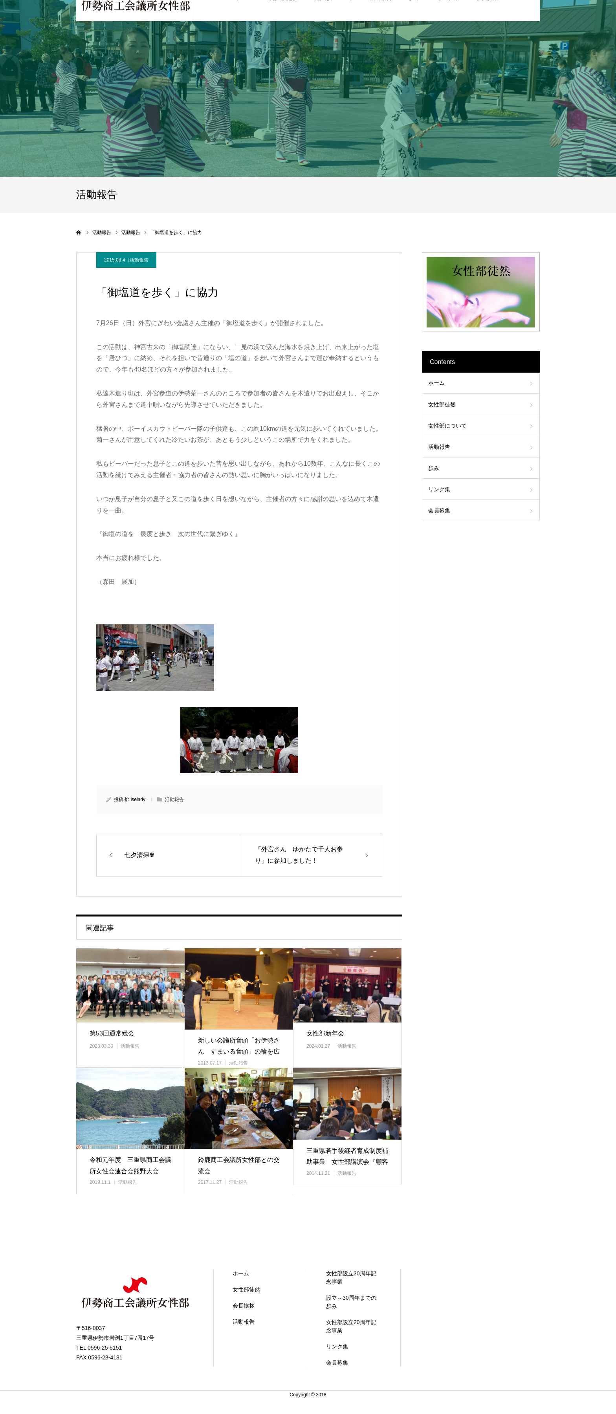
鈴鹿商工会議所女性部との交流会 (239, 1165)
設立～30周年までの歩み (351, 1302)
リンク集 (439, 489)
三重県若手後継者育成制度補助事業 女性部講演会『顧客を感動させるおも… (347, 1162)
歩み (433, 468)
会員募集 (439, 510)
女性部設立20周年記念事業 (351, 1326)
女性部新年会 (325, 1033)
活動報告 (139, 260)
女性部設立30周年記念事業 (351, 1277)
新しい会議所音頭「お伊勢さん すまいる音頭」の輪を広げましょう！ (239, 1051)
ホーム (436, 383)
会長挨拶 (244, 1305)
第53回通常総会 (112, 1033)
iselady (138, 799)
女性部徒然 (442, 404)
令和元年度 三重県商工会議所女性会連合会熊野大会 (130, 1165)
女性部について (447, 426)
